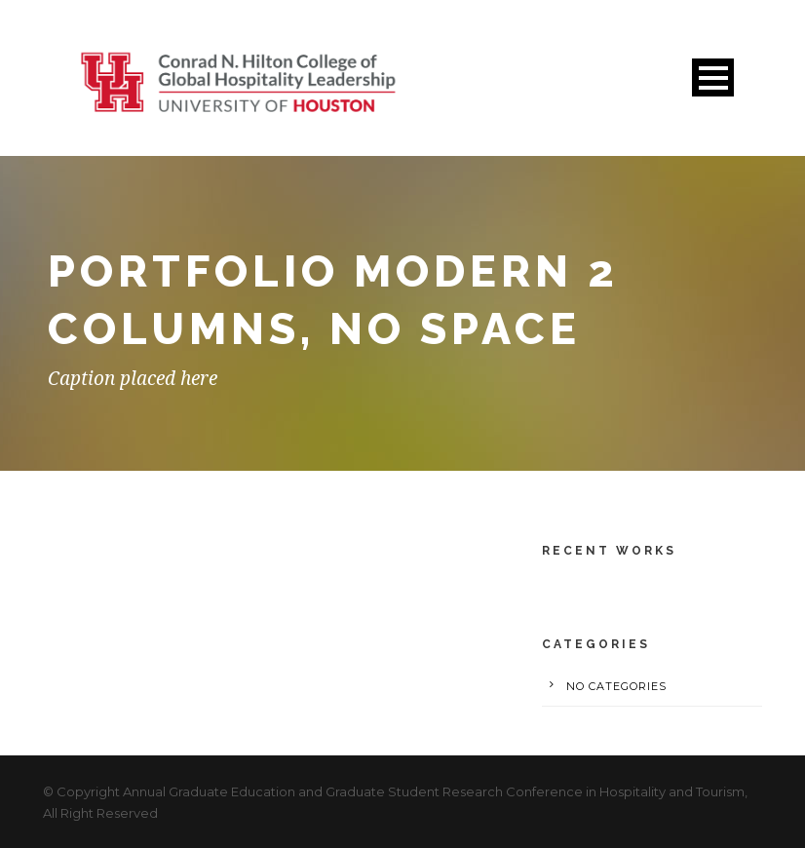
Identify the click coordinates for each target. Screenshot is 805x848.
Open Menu (713, 77)
